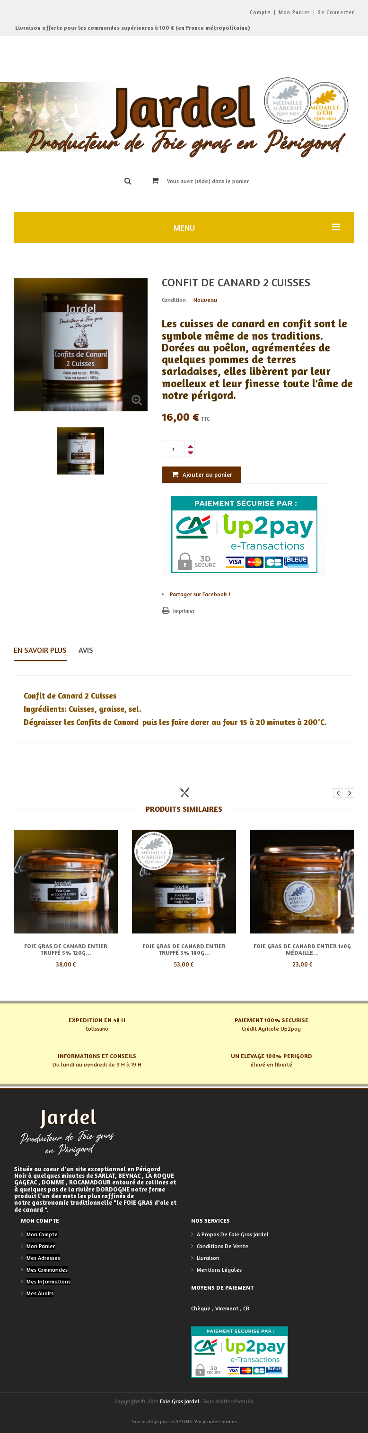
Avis (86, 650)
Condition (174, 299)
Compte (260, 12)
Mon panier (294, 12)
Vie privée (205, 1421)
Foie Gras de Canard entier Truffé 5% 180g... (184, 949)
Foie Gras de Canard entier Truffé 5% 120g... (65, 949)
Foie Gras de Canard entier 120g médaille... (302, 949)
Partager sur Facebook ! (200, 594)
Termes (229, 1421)
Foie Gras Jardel (180, 1401)
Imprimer (184, 610)
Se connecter (336, 12)
